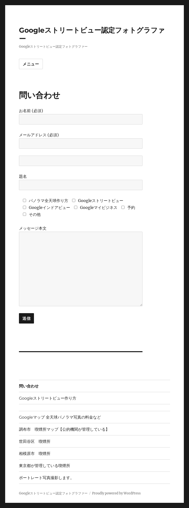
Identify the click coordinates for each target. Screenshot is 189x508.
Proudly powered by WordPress (116, 493)
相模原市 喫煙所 (34, 453)
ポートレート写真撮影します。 (46, 477)
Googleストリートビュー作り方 (47, 398)
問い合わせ (29, 386)
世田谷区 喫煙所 (34, 441)
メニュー (31, 64)
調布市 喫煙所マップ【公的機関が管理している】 (64, 429)
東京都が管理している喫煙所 (44, 465)
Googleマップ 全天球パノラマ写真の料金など (60, 417)
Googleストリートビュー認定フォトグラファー (53, 493)
